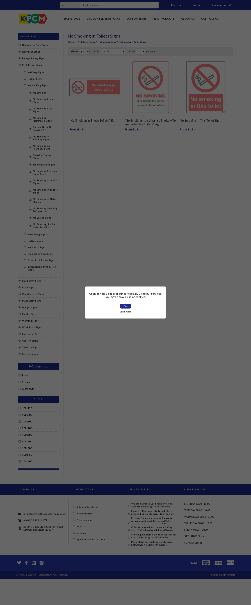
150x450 (27, 454)
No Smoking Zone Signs (43, 100)
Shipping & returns (87, 521)
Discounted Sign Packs (35, 45)
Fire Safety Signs (31, 280)
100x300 (27, 448)
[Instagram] (41, 589)
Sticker (26, 382)
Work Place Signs (32, 327)
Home (71, 42)
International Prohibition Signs (42, 268)
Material (38, 366)
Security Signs (30, 347)
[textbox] (114, 5)
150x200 (27, 414)
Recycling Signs (31, 51)
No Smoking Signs (38, 85)
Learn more (125, 311)
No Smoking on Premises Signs (41, 147)
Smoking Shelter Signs (42, 157)
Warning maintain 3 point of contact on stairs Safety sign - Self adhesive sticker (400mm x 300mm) (153, 557)
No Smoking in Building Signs (41, 138)
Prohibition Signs (32, 65)
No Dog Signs (35, 241)
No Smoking (39, 92)
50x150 (26, 441)
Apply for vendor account (90, 553)
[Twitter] (19, 589)
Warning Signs (30, 320)
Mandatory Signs (31, 300)
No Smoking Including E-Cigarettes (45, 210)
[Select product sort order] (113, 51)
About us (81, 540)
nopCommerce (228, 601)
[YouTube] (34, 589)
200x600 (27, 461)
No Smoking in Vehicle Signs (45, 182)
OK (125, 306)
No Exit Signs (35, 78)
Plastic (26, 375)
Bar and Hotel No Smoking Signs (42, 129)
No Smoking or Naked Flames (45, 200)
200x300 (27, 421)
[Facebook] (26, 589)
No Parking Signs (37, 234)
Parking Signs (30, 314)
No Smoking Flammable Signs (42, 119)
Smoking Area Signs (44, 164)
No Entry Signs (36, 72)
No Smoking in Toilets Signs (45, 191)
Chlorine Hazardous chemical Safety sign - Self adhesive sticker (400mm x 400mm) (152, 545)
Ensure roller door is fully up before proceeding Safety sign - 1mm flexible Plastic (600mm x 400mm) (152, 517)
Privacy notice (84, 527)
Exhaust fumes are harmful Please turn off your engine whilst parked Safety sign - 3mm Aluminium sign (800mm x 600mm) (153, 531)
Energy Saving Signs (33, 58)
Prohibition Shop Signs (41, 253)
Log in (196, 5)
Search (155, 5)
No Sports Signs (37, 247)
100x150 (27, 408)
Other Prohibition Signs (41, 260)
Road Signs (28, 287)
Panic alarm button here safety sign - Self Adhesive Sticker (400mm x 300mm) (152, 569)
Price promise (84, 534)
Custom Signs (30, 354)
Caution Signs (30, 340)
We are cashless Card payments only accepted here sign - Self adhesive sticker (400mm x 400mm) (152, 505)
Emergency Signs (32, 334)
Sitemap (81, 547)
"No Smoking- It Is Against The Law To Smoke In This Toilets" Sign (150, 119)
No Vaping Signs (42, 217)
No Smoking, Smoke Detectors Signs (44, 226)
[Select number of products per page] (140, 51)
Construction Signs (33, 294)
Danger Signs (29, 307)
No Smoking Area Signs (42, 110)
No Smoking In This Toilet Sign (200, 118)
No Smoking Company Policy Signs (45, 172)
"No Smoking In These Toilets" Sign (92, 118)
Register (176, 5)
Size (38, 399)
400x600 (27, 434)
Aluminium (28, 388)
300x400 (27, 428)
